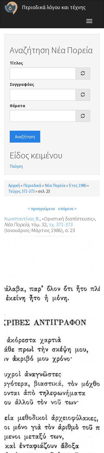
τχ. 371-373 (61, 224)
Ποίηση (16, 166)
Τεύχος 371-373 (21, 191)
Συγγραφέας (22, 84)
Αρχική (14, 185)
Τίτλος (16, 63)
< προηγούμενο (41, 208)
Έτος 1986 (77, 185)
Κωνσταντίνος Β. (22, 218)
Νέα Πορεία (55, 185)
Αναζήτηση (25, 136)
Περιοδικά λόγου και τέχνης (54, 7)
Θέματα (17, 105)
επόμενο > (67, 208)
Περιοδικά (32, 185)
